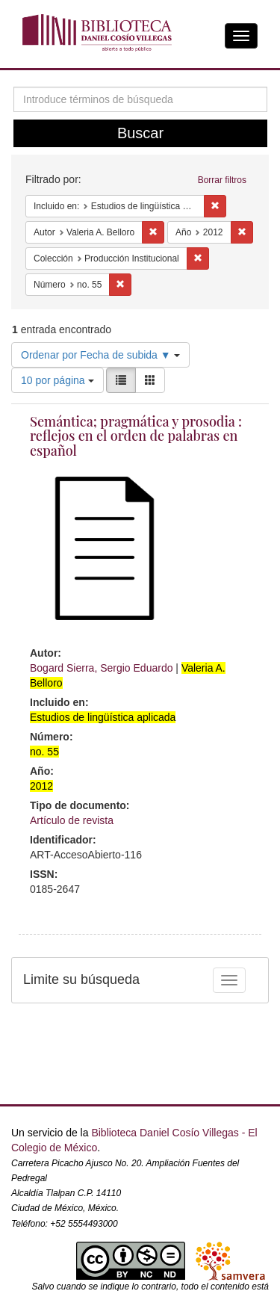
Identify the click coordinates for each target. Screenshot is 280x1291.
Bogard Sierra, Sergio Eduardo (101, 668)
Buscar (140, 133)
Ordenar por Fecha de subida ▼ (100, 355)
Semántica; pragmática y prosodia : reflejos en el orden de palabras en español (136, 436)
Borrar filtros (222, 180)
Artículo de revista (71, 820)
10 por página (57, 380)
